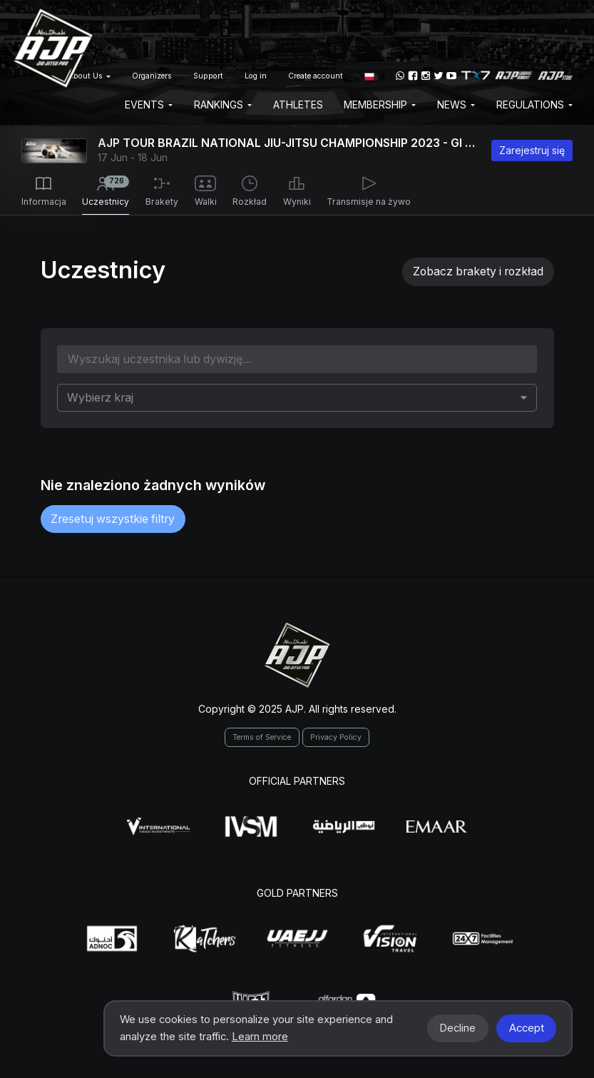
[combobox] (296, 397)
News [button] (456, 104)
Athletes (298, 104)
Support (208, 76)
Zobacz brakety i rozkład (478, 271)
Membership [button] (380, 104)
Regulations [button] (534, 104)
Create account (315, 76)
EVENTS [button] (149, 104)
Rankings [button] (223, 104)
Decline (457, 1028)
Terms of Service (261, 737)
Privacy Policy (336, 737)
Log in (256, 76)
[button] (369, 75)
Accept (526, 1028)
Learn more (260, 1036)
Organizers (152, 76)
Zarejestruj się (532, 150)
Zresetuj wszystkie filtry (113, 519)
